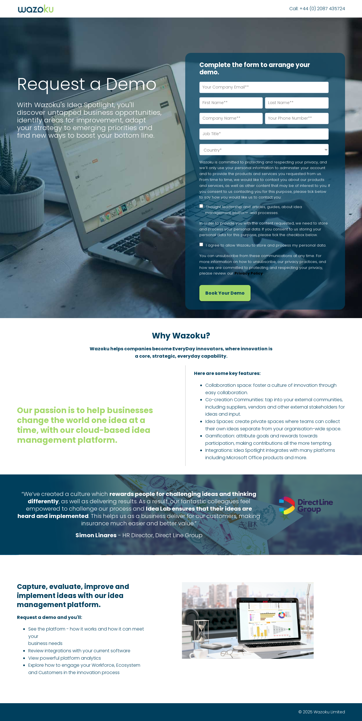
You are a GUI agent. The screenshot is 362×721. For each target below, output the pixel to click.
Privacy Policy (248, 273)
